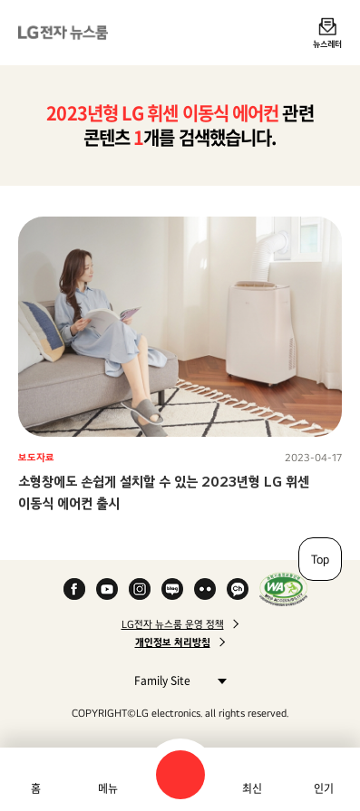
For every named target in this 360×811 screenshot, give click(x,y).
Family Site (175, 680)
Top (320, 559)
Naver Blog (172, 589)
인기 (324, 788)
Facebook (74, 589)
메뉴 (108, 788)
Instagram (140, 589)
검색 (180, 774)
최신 (252, 788)
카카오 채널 (237, 589)
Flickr (205, 589)
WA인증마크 (283, 589)
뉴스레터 (327, 43)
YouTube (107, 589)
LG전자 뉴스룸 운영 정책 (173, 624)
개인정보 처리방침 (172, 642)
